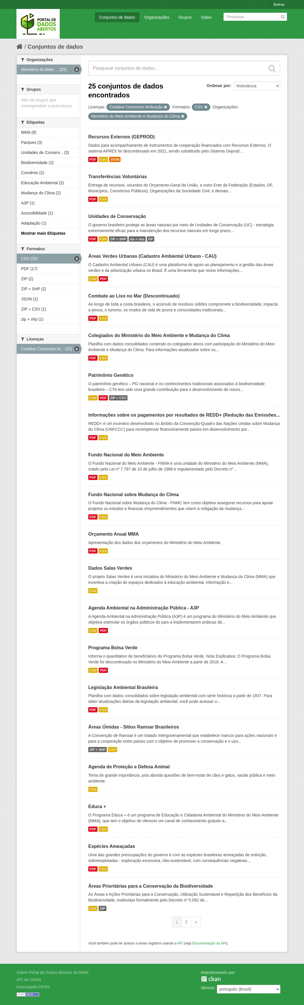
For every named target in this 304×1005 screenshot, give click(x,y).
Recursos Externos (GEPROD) (121, 136)
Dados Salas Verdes (110, 568)
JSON (114, 159)
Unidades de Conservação (117, 216)
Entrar (279, 4)
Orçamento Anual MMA (113, 534)
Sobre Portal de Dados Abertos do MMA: (52, 972)
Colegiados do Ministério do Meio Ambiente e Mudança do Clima (159, 335)
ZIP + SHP (118, 239)
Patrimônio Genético (110, 375)
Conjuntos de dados (117, 17)
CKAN (211, 979)
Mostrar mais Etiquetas (43, 233)
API (180, 943)
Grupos (185, 17)
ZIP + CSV (118, 398)
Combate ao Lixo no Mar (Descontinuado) (133, 295)
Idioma (207, 987)
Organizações (156, 17)
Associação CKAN (32, 987)
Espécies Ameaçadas (111, 846)
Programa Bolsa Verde (113, 647)
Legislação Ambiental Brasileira (123, 687)
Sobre (206, 17)
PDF (92, 159)
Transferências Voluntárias (117, 176)
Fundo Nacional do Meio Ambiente (126, 454)
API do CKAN (28, 979)
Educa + (97, 806)
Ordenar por (218, 85)
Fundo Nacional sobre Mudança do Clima (133, 494)
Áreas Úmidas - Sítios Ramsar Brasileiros (133, 726)
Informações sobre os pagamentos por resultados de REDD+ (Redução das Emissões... (184, 415)
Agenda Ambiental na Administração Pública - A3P (143, 607)
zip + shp (137, 239)
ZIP (150, 239)
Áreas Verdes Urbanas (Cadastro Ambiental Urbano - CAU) (152, 256)
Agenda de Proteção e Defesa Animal (129, 766)
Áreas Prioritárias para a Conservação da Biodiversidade (150, 886)
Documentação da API (209, 943)
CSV (103, 159)
